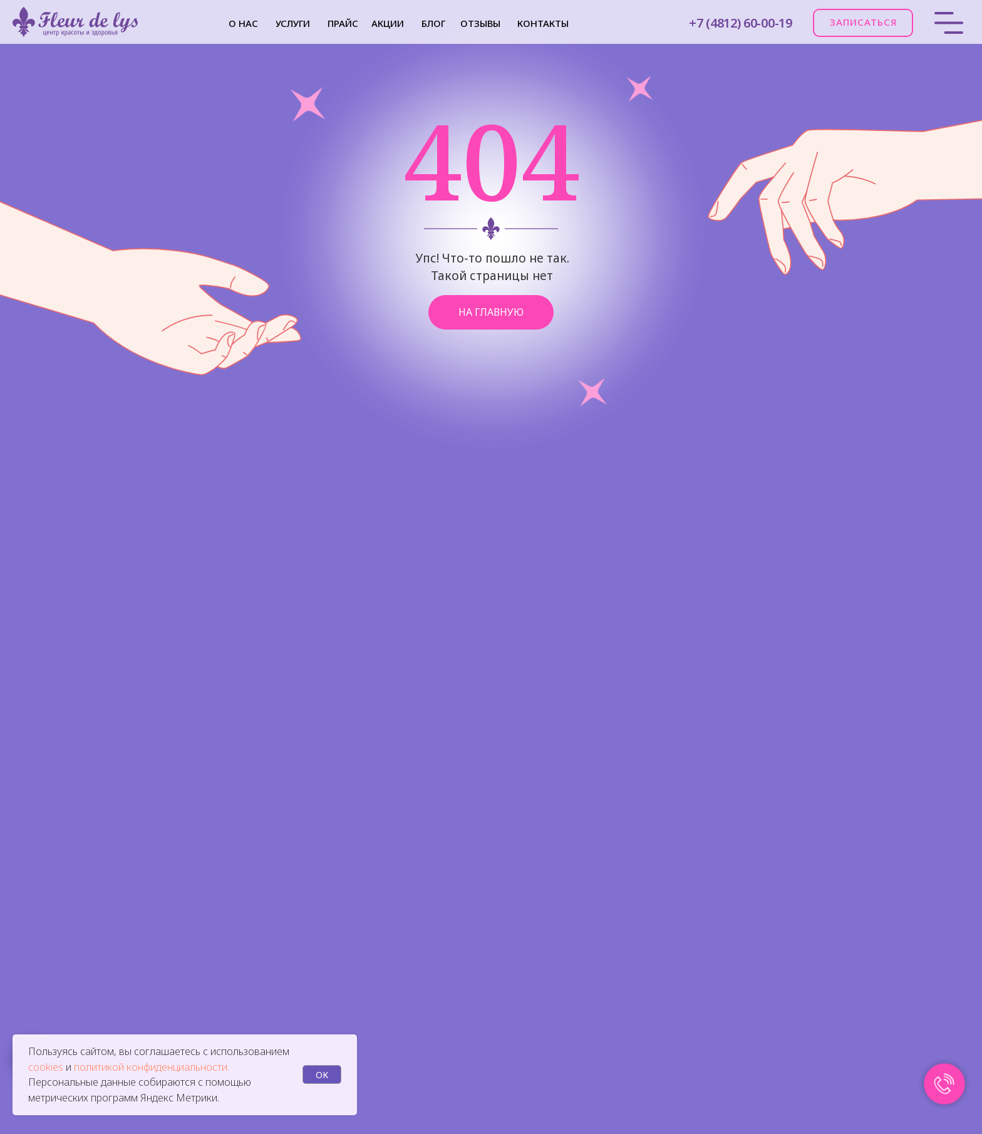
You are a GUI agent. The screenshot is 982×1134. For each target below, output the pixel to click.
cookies (47, 1067)
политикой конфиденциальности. (151, 1067)
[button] (863, 23)
